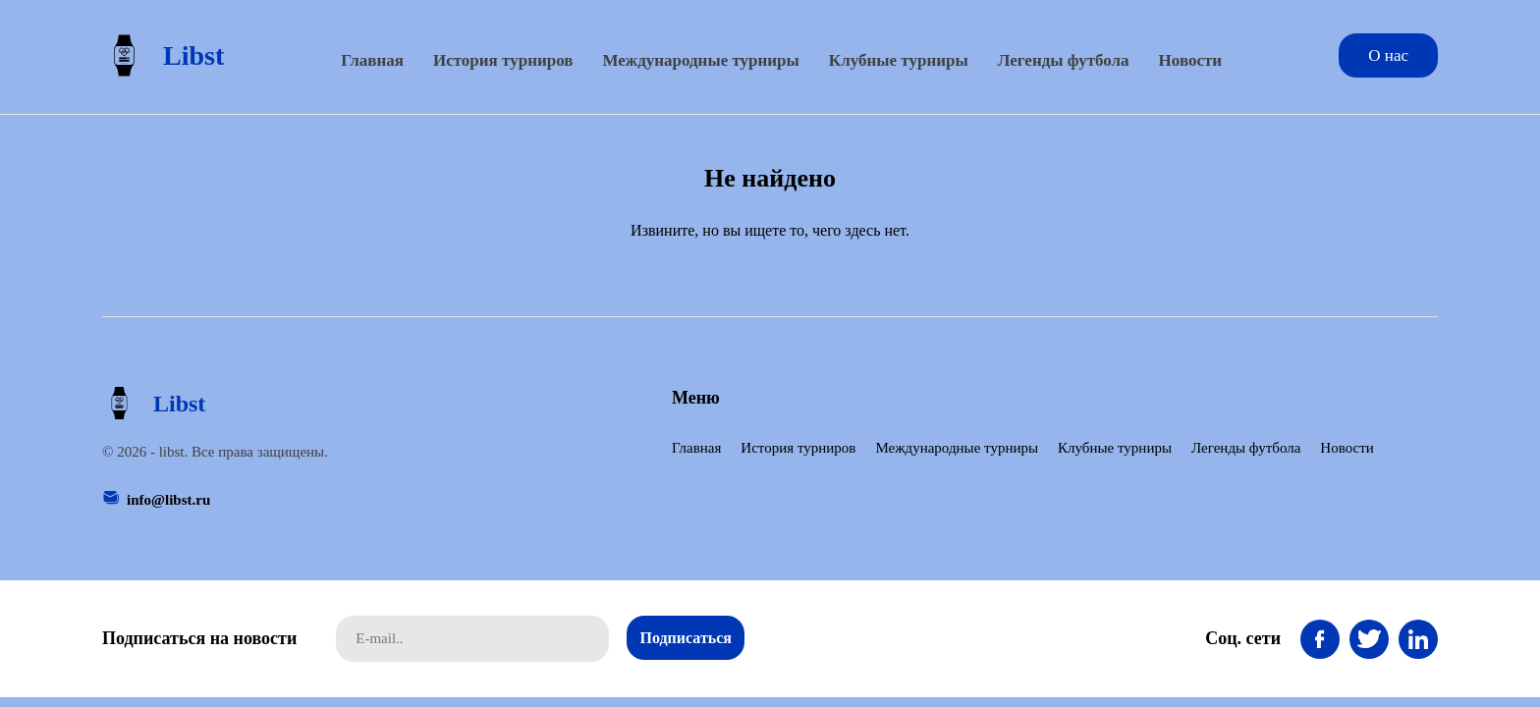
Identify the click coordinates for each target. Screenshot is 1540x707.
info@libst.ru (168, 500)
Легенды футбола (1063, 60)
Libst (163, 55)
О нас (1388, 55)
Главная (372, 60)
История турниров (503, 60)
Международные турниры (700, 60)
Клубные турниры (898, 60)
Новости (1191, 60)
